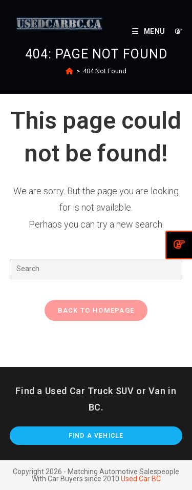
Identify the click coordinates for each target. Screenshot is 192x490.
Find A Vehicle (96, 435)
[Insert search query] (96, 269)
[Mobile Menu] (149, 31)
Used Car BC (141, 479)
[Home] (69, 71)
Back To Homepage (96, 310)
